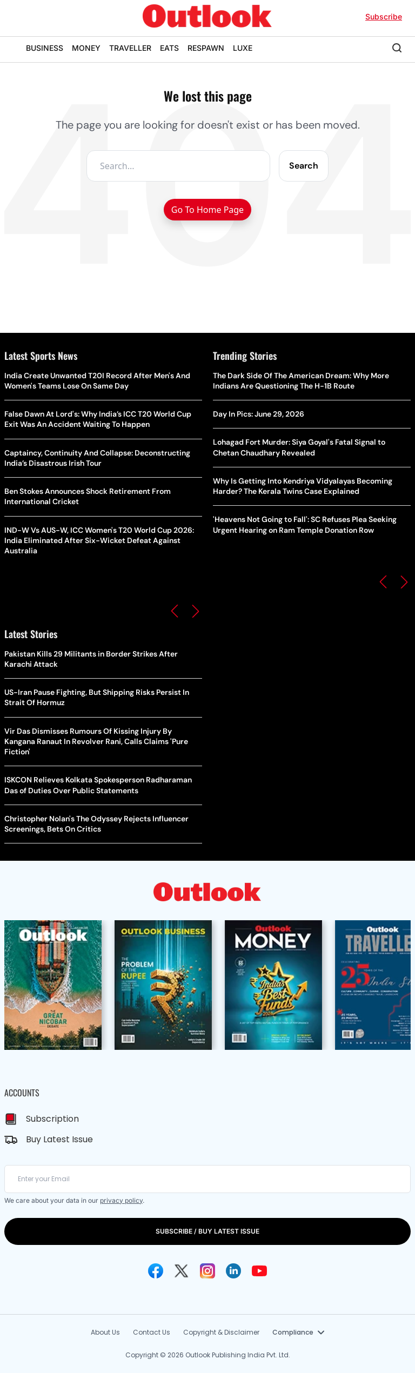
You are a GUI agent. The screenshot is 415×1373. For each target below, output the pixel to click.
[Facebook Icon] (155, 1271)
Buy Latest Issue (59, 1139)
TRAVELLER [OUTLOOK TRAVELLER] (130, 47)
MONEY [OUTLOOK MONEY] (86, 47)
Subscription (52, 1119)
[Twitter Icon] (181, 1271)
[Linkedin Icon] (233, 1271)
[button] (174, 611)
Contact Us (151, 1332)
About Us (105, 1332)
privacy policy (121, 1200)
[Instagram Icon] (207, 1271)
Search (303, 165)
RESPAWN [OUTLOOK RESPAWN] (206, 47)
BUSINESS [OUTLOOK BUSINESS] (44, 47)
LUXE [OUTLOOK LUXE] (242, 47)
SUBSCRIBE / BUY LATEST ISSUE (207, 1231)
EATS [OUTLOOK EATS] (169, 47)
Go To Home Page (207, 210)
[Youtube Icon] (259, 1271)
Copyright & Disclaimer (221, 1332)
